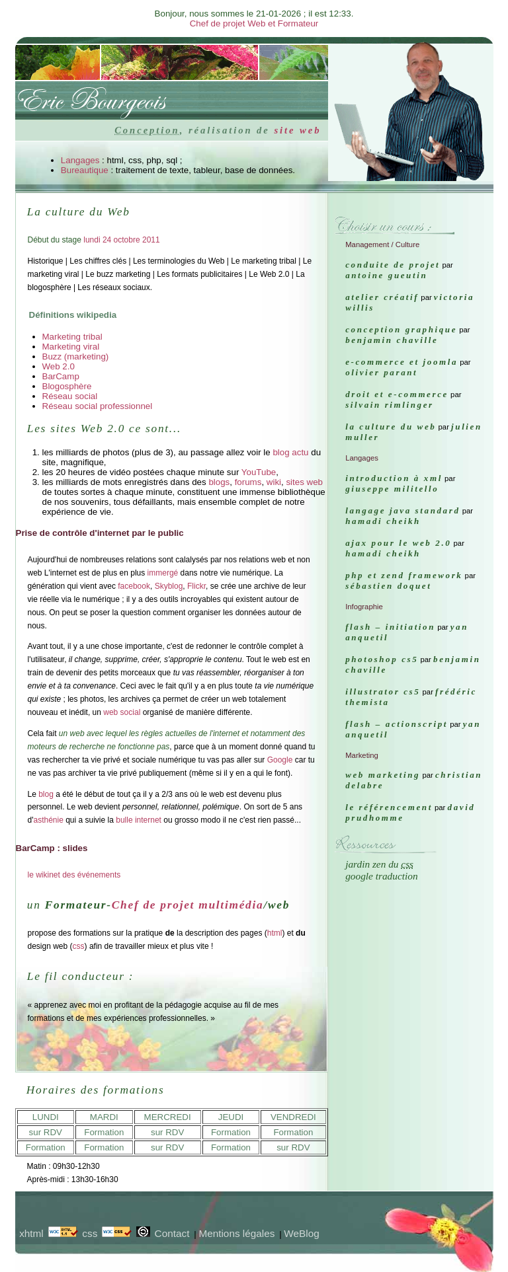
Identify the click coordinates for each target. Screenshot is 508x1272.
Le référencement (389, 807)
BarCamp (60, 376)
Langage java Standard (402, 510)
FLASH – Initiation (390, 627)
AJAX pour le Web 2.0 (398, 543)
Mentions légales (236, 1233)
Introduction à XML (394, 478)
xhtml (31, 1233)
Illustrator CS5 (382, 691)
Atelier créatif (382, 297)
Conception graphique (401, 329)
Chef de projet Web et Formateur (254, 23)
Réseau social (70, 396)
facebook (134, 586)
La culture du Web (390, 426)
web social (121, 712)
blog (46, 794)
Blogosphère (67, 386)
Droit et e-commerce (396, 394)
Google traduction (381, 875)
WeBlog (301, 1233)
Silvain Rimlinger (389, 405)
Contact (172, 1233)
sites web (304, 482)
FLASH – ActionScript (396, 724)
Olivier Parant (381, 372)
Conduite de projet (392, 265)
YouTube (258, 472)
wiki (274, 482)
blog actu (290, 452)
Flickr (196, 586)
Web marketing (382, 775)
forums (248, 482)
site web (297, 130)
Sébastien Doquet (388, 586)
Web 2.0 (58, 366)
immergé (163, 573)
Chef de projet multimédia (188, 905)
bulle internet (138, 820)
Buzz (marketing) (75, 356)
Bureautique (84, 170)
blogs (219, 482)
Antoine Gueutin (386, 275)
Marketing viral (71, 347)
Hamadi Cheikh (383, 521)
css (79, 946)
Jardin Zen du (379, 864)
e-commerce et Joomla (401, 362)
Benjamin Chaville (391, 340)
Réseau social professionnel (97, 406)
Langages (80, 160)
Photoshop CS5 (381, 659)
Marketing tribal (72, 337)
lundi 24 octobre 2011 (121, 239)
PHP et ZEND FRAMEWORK (403, 575)
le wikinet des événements (74, 874)
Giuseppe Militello (392, 489)
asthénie (48, 820)
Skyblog (169, 586)
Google (280, 760)
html (274, 933)
